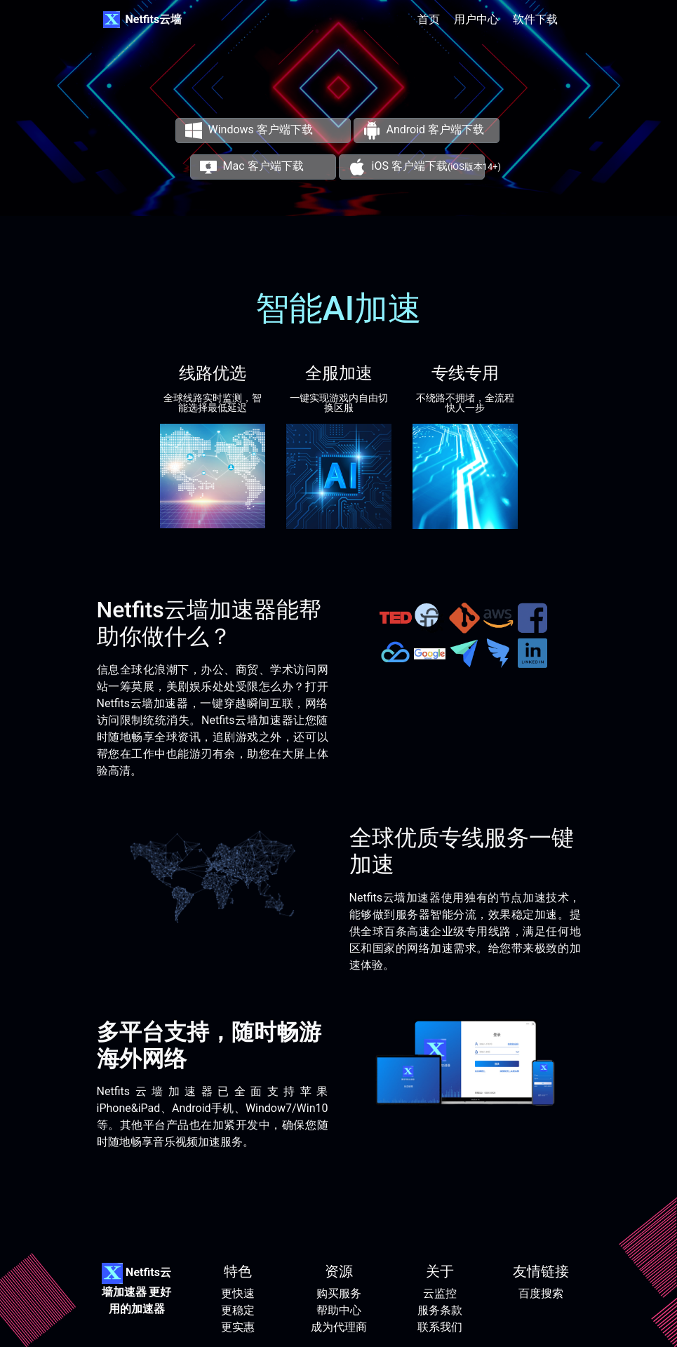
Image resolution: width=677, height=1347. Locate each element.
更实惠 (238, 1327)
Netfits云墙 (154, 19)
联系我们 (439, 1327)
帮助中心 (338, 1310)
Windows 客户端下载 (249, 129)
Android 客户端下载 (424, 129)
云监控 (440, 1293)
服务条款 (439, 1310)
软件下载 (535, 19)
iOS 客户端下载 (424, 166)
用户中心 (476, 19)
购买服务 (338, 1293)
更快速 (238, 1293)
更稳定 (238, 1310)
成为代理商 (339, 1327)
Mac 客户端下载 (251, 166)
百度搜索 (540, 1293)
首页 (428, 19)
